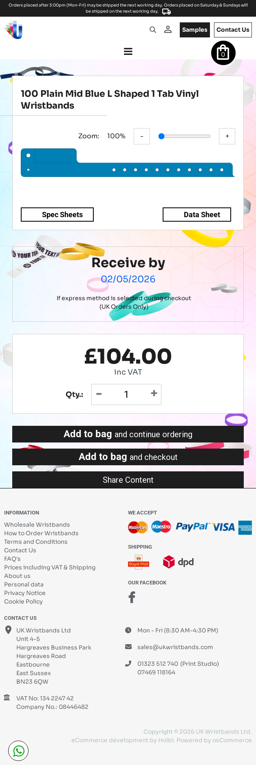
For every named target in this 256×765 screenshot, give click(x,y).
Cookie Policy (23, 601)
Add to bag (128, 434)
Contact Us (20, 550)
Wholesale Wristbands (37, 524)
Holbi (166, 740)
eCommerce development (109, 740)
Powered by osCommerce (214, 740)
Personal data (24, 584)
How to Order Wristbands (41, 533)
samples (194, 29)
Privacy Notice (25, 593)
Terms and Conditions (36, 541)
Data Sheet (202, 214)
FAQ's (12, 558)
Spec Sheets (62, 214)
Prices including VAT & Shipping (49, 567)
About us (17, 576)
